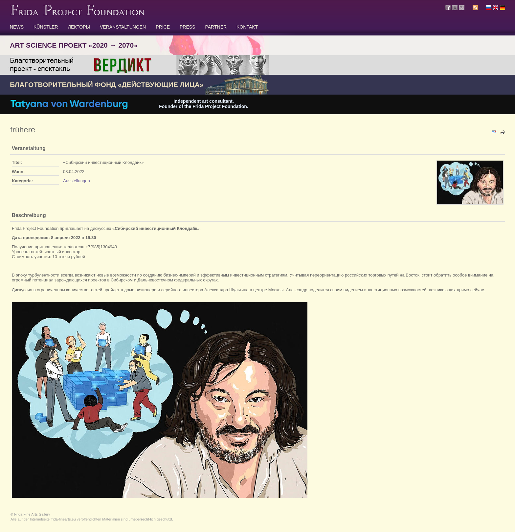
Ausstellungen (76, 180)
